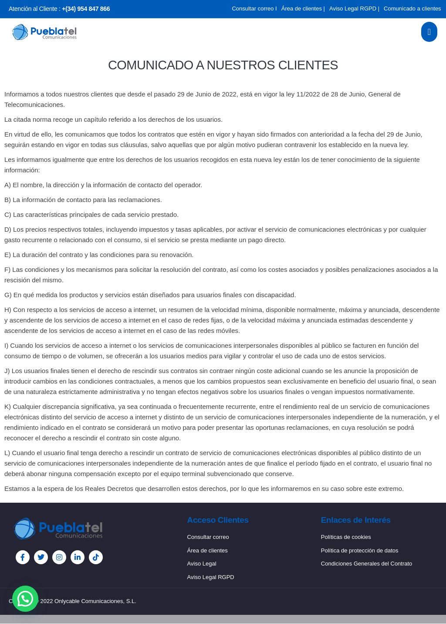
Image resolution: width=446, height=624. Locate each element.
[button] (25, 599)
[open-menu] (429, 32)
